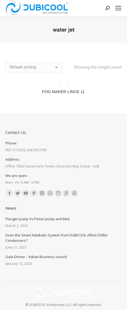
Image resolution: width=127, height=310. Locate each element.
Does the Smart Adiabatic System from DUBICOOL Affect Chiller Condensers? (56, 238)
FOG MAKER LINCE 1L (63, 91)
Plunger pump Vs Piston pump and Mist (37, 218)
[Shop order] (33, 67)
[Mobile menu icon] (118, 8)
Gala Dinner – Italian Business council (36, 256)
